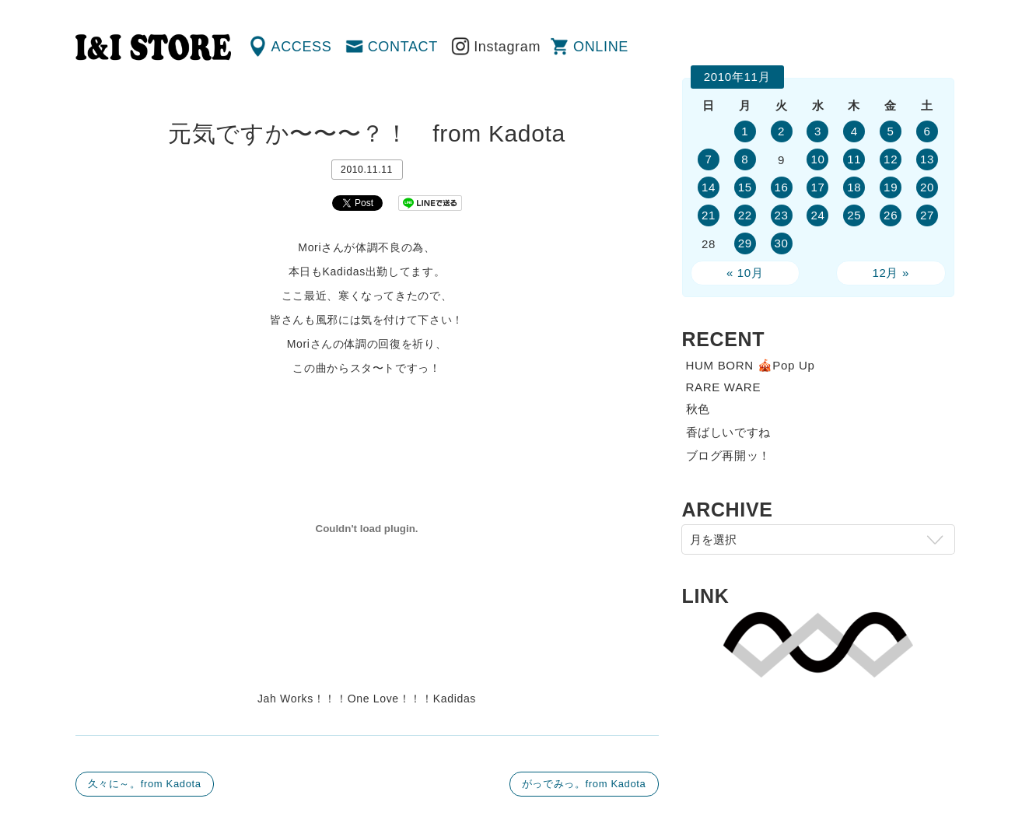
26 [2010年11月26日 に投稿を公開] (891, 215)
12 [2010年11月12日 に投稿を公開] (891, 159)
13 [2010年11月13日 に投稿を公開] (927, 159)
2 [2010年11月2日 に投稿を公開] (781, 131)
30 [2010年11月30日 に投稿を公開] (782, 243)
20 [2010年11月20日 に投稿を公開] (927, 187)
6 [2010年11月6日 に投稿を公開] (927, 131)
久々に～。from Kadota (144, 784)
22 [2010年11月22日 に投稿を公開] (745, 215)
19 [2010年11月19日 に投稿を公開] (891, 187)
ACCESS (301, 46)
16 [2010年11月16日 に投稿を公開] (782, 187)
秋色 (698, 408)
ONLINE (600, 46)
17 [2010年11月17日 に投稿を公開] (817, 187)
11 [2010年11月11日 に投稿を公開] (854, 159)
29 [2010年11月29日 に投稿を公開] (745, 243)
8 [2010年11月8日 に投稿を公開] (744, 159)
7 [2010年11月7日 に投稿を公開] (708, 159)
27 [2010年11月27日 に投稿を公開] (927, 215)
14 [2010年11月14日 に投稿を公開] (709, 187)
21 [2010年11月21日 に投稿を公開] (709, 215)
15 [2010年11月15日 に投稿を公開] (745, 187)
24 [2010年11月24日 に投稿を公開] (817, 215)
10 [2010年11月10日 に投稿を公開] (817, 159)
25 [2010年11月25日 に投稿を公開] (854, 215)
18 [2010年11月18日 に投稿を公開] (854, 187)
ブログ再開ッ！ (729, 455)
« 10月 (745, 272)
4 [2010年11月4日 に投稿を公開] (854, 131)
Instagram (507, 46)
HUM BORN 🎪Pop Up (750, 365)
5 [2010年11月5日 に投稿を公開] (890, 131)
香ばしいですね (729, 432)
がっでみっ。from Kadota (584, 784)
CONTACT (403, 46)
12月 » (890, 272)
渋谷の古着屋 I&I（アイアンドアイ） (153, 47)
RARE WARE (723, 387)
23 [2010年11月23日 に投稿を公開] (782, 215)
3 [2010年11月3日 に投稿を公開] (817, 131)
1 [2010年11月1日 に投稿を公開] (744, 131)
